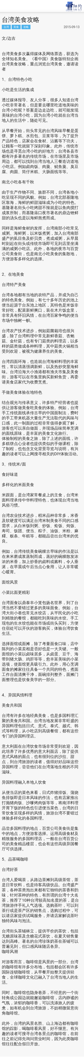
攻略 (26, 27)
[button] (17, 5)
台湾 (6, 27)
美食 (16, 27)
